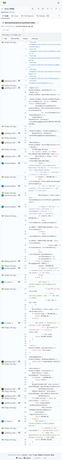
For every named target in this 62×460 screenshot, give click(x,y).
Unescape (35, 39)
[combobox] (13, 30)
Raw (5, 39)
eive (6, 9)
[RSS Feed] (32, 8)
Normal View (15, 39)
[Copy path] (32, 26)
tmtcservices (10, 26)
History (25, 39)
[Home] (4, 3)
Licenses (37, 458)
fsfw (12, 9)
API (45, 458)
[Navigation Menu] (58, 3)
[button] (19, 81)
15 (43, 9)
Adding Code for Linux (12, 261)
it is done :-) (8, 282)
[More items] (59, 15)
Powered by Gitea (14, 455)
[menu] (19, 458)
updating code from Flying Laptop (17, 81)
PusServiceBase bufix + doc (14, 163)
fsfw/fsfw (12, 12)
